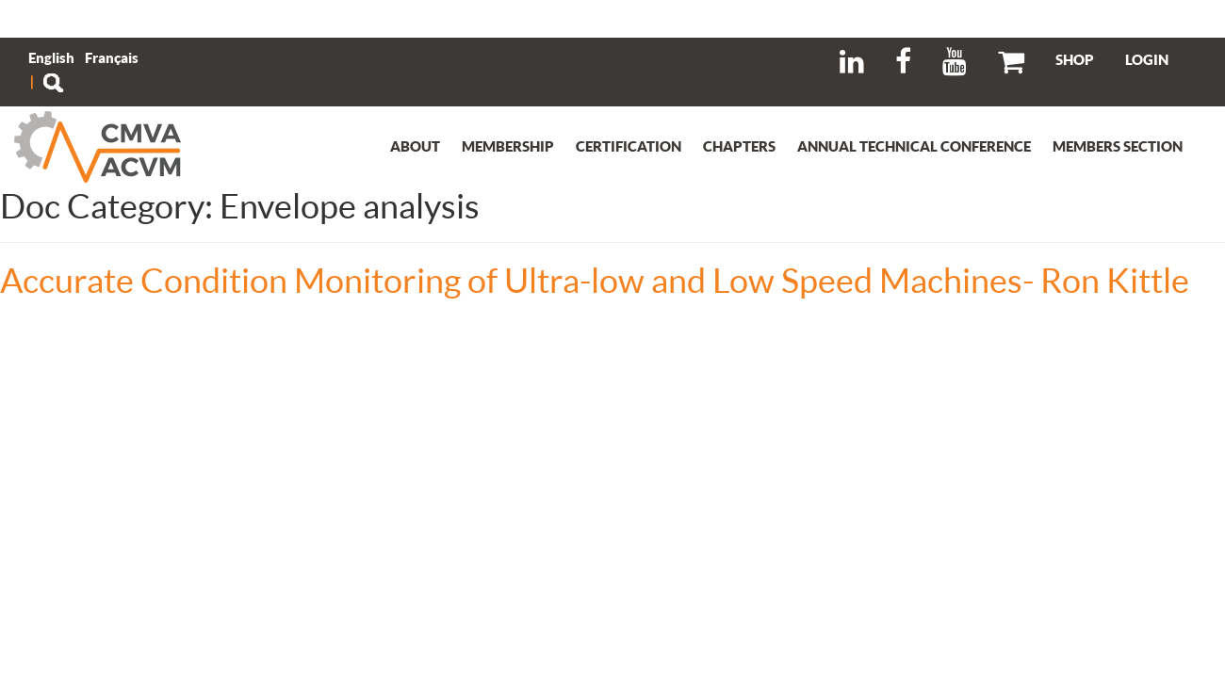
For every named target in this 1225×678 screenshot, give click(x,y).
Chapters (739, 145)
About (415, 145)
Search (53, 83)
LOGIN (1146, 59)
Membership (508, 145)
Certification (628, 145)
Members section (1118, 145)
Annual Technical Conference (914, 145)
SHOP (1074, 59)
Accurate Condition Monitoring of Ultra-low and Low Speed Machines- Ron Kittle (594, 279)
